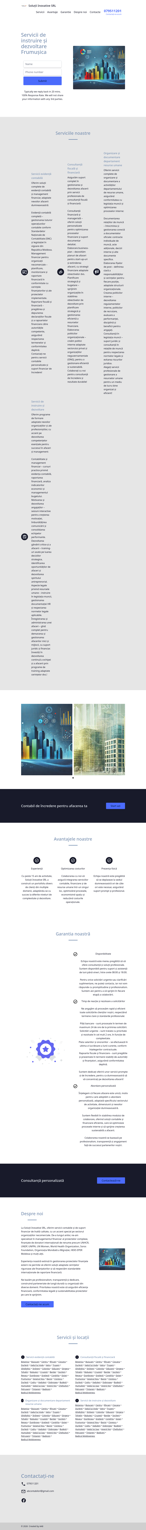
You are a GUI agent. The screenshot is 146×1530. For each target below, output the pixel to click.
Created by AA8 (36, 1526)
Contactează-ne (111, 1180)
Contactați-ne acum (37, 1304)
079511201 (33, 1483)
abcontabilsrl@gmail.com (40, 1491)
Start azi (115, 806)
